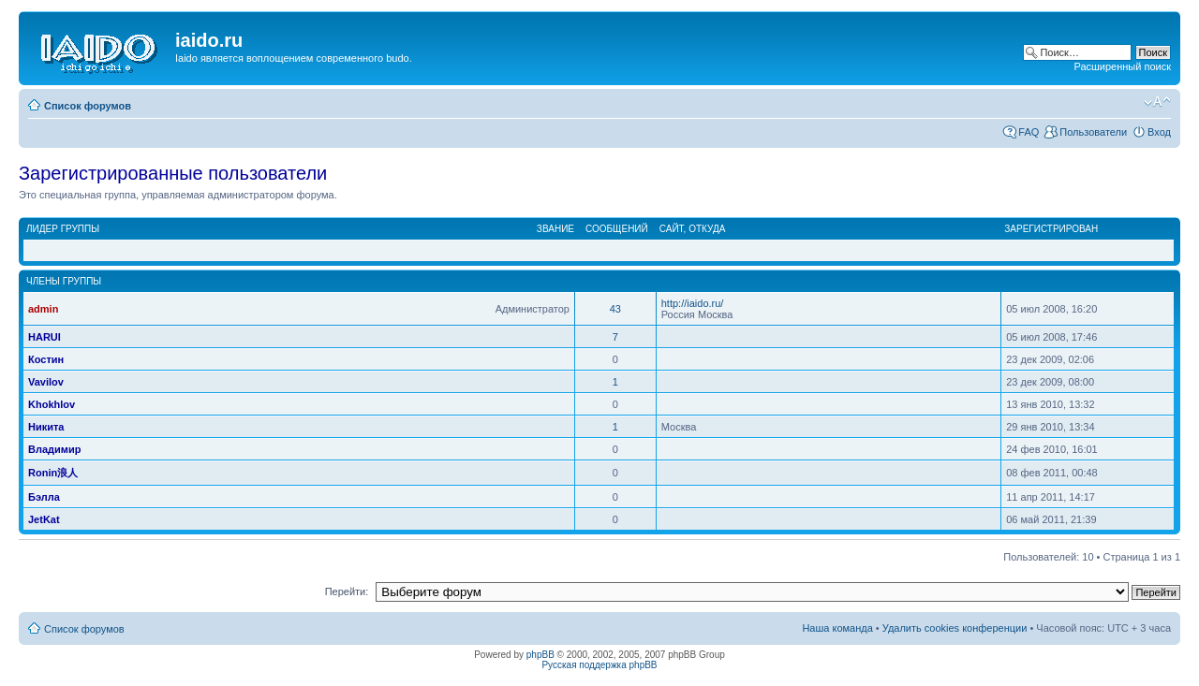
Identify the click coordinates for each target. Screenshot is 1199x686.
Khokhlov (51, 404)
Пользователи (1093, 132)
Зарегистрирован (1051, 229)
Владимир (54, 449)
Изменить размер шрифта (1157, 102)
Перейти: (347, 591)
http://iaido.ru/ (692, 303)
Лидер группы (62, 229)
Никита (46, 426)
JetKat (44, 519)
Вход (1159, 132)
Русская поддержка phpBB (599, 665)
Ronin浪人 (53, 472)
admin (43, 308)
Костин (46, 359)
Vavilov (46, 381)
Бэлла (44, 497)
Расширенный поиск (1122, 66)
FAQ (1028, 132)
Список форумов (87, 105)
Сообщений (616, 229)
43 (615, 308)
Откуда (706, 229)
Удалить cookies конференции (955, 628)
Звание (555, 229)
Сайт (671, 229)
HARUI (44, 337)
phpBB (540, 655)
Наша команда (837, 628)
